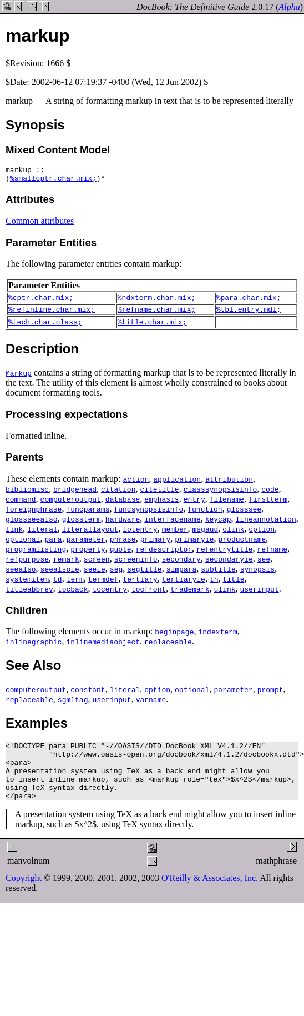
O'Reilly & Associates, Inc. (209, 896)
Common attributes (40, 224)
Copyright (24, 896)
